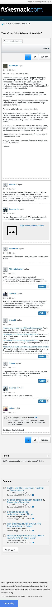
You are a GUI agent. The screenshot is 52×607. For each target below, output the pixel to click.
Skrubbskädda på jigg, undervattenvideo (17, 513)
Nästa (44, 56)
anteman (12, 293)
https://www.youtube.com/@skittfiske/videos (20, 334)
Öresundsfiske (17, 490)
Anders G (13, 184)
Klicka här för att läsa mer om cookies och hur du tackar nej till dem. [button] (22, 596)
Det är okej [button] (9, 603)
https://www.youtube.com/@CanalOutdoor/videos (22, 328)
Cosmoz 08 (14, 209)
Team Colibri (30, 538)
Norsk (30, 514)
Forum (8, 24)
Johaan (12, 363)
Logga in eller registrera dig (39, 2)
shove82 (12, 320)
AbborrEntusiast (16, 269)
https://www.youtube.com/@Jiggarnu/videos (20, 341)
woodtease (13, 248)
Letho (11, 408)
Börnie (29, 526)
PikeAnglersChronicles (18, 502)
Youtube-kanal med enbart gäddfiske (24, 500)
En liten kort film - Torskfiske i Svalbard (25, 488)
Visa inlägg (36, 417)
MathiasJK (13, 65)
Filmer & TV (26, 24)
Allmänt (17, 24)
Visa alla (10, 550)
